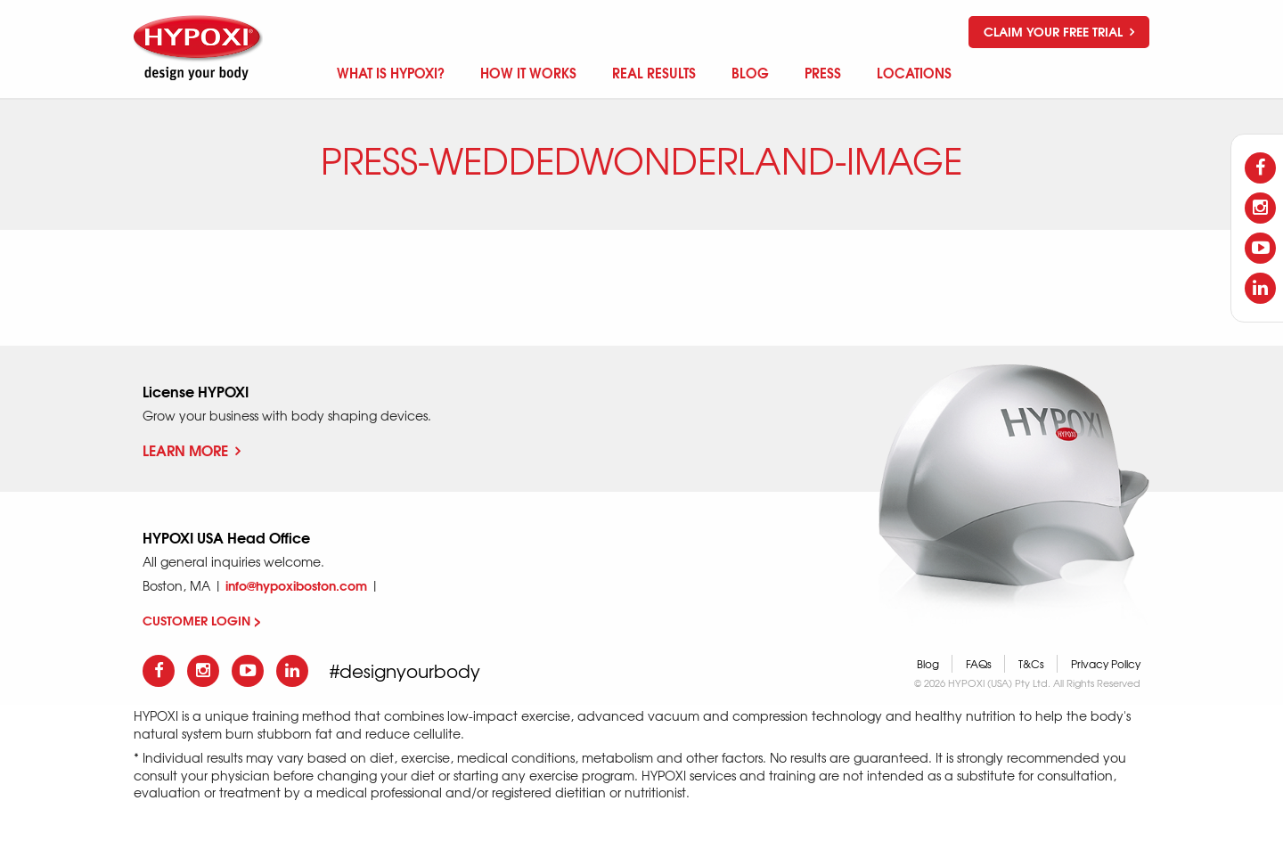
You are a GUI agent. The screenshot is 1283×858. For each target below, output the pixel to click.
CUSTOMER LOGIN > (202, 620)
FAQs (979, 664)
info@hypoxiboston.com (296, 585)
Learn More (192, 449)
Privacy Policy (1105, 664)
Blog (928, 664)
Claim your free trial (1059, 31)
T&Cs (1031, 664)
